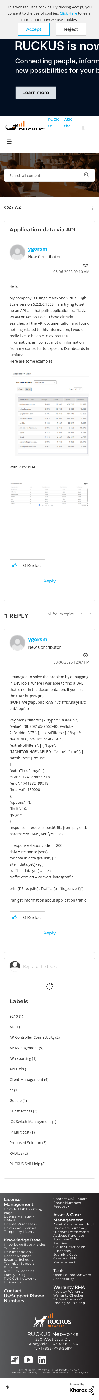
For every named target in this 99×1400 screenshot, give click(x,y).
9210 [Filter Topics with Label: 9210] (14, 1016)
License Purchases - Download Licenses (20, 1226)
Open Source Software (72, 1275)
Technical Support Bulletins (19, 1265)
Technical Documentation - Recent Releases (18, 1252)
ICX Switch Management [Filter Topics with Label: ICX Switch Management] (30, 1121)
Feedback (61, 1206)
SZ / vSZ (14, 207)
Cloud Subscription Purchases (69, 1249)
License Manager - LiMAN (19, 1218)
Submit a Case (65, 1254)
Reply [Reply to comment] (49, 933)
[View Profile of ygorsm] (38, 248)
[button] (34, 29)
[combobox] (49, 175)
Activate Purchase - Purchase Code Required (70, 1239)
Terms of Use (18, 1372)
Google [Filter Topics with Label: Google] (16, 1100)
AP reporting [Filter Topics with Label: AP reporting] (20, 1058)
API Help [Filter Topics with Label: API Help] (17, 1068)
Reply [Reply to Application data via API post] (49, 580)
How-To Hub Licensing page (23, 1211)
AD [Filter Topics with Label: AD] (12, 1026)
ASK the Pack (68, 129)
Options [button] (91, 207)
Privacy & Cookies (39, 1372)
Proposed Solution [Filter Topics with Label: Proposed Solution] (25, 1142)
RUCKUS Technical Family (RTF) (19, 1273)
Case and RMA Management (65, 1260)
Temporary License (20, 1232)
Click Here (68, 13)
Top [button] (7, 1387)
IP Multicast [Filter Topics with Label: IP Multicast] (19, 1132)
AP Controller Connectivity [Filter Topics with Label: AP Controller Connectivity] (32, 1037)
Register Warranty (68, 1291)
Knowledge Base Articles (25, 1244)
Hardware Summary (70, 1228)
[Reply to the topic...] (56, 966)
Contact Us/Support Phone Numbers (70, 1200)
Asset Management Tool (73, 1224)
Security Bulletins (18, 1260)
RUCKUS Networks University (20, 1280)
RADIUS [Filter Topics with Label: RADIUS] (16, 1153)
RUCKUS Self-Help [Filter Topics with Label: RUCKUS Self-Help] (25, 1163)
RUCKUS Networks (52, 1334)
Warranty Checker (68, 1295)
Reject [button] (71, 29)
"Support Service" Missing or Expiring (69, 1301)
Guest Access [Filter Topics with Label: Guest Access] (21, 1111)
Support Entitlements (71, 1232)
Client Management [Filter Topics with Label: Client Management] (26, 1079)
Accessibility (63, 1279)
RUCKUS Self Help (53, 129)
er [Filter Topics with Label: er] (11, 1089)
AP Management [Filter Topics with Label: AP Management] (24, 1047)
